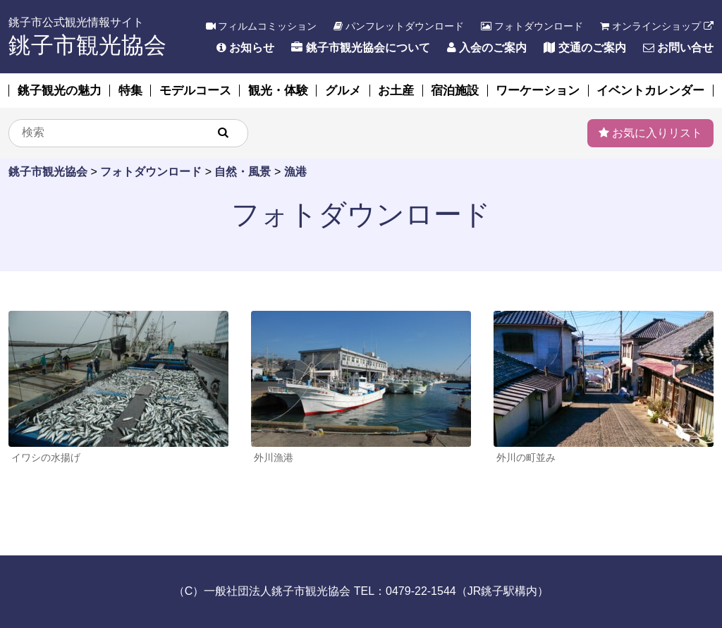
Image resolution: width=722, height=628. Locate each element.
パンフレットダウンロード (399, 26)
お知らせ (245, 48)
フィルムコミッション (261, 26)
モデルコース (195, 91)
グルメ (343, 91)
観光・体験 (278, 91)
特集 (130, 91)
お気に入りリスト (650, 133)
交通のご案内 (584, 48)
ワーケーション (538, 91)
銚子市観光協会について (360, 48)
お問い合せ (678, 48)
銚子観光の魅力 (60, 91)
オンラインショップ (657, 26)
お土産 (396, 91)
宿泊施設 (455, 91)
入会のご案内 (487, 48)
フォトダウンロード (532, 26)
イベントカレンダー (650, 91)
